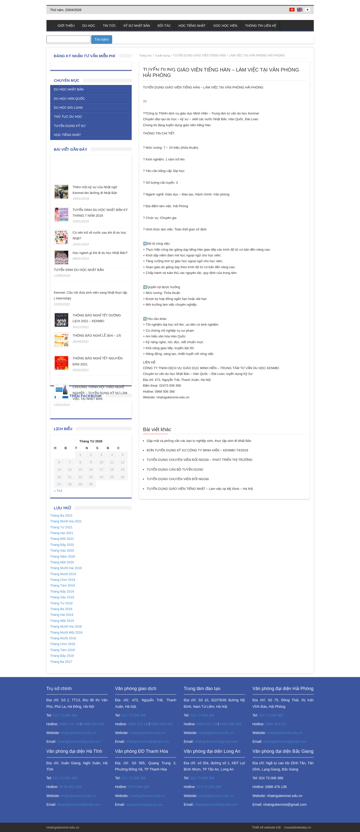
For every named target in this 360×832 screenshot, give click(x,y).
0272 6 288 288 (209, 787)
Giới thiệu (66, 25)
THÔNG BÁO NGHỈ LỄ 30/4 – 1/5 (97, 335)
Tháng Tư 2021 (61, 527)
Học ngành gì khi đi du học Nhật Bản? (100, 251)
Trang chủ (50, 25)
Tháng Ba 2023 (61, 515)
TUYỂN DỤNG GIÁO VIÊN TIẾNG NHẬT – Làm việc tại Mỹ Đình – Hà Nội (200, 489)
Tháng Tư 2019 (61, 603)
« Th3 (58, 491)
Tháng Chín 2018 (62, 644)
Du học (88, 25)
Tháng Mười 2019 (63, 574)
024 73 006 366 (65, 715)
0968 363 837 (276, 724)
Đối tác (164, 25)
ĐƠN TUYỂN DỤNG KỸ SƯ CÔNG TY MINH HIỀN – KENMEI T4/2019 (197, 450)
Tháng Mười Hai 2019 (66, 568)
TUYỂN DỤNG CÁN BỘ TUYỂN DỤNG (175, 469)
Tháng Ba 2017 (61, 662)
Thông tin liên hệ (260, 25)
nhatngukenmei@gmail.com (78, 742)
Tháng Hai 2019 (61, 615)
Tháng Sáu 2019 (62, 597)
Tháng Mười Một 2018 (66, 632)
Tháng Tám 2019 (62, 585)
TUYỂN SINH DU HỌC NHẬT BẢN (79, 269)
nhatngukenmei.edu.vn (78, 733)
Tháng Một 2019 (62, 621)
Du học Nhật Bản (69, 89)
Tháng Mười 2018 (63, 638)
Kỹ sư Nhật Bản (136, 25)
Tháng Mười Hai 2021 (66, 521)
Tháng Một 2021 (62, 539)
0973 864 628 (138, 787)
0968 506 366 (93, 724)
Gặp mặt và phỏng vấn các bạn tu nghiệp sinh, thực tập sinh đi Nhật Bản (199, 441)
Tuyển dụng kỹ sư (69, 126)
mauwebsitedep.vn (297, 827)
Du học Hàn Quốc (69, 98)
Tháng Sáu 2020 (62, 550)
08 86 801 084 (70, 787)
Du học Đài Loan (68, 107)
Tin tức (109, 25)
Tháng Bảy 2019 (62, 591)
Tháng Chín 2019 (62, 580)
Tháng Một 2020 (62, 562)
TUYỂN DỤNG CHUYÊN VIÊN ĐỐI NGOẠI (178, 479)
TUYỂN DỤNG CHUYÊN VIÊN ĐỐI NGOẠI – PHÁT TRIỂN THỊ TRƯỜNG (199, 460)
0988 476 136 (70, 724)
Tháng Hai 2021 (61, 533)
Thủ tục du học (68, 116)
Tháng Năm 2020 (62, 556)
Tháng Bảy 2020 (62, 545)
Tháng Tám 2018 (62, 650)
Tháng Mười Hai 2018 (66, 626)
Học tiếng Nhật (192, 25)
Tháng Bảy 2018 (62, 656)
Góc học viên (225, 25)
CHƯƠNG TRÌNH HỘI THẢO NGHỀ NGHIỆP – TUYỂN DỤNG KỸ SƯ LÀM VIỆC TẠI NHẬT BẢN (100, 393)
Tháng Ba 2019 (61, 609)
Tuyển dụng (162, 55)
